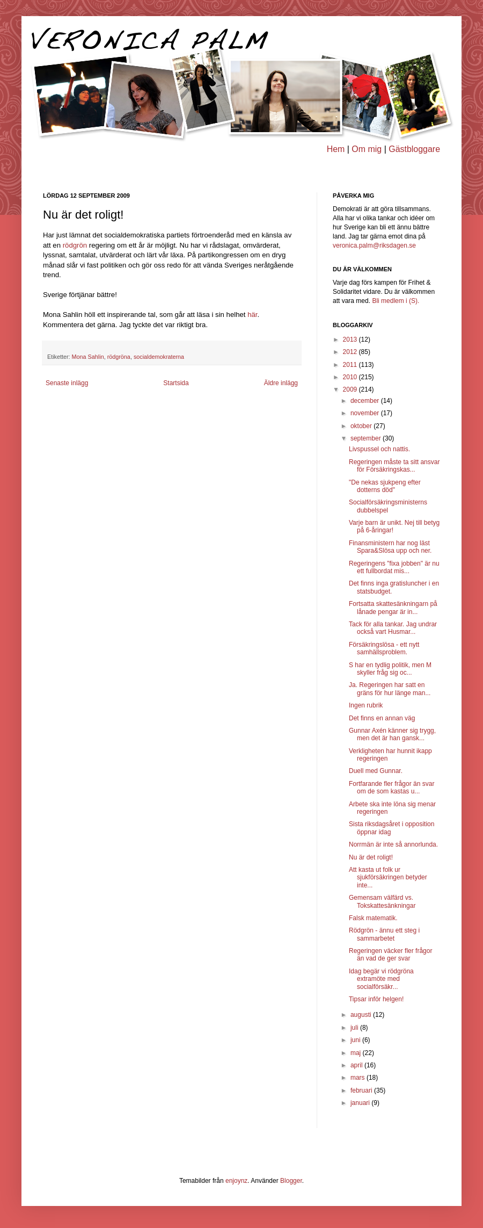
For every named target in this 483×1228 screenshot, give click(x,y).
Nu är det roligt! (371, 857)
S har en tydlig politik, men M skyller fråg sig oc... (390, 668)
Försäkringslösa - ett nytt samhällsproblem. (384, 648)
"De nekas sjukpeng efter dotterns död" (385, 486)
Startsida (175, 383)
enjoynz (236, 1180)
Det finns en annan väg (382, 718)
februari (362, 1090)
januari (360, 1103)
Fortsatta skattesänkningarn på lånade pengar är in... (393, 607)
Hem (336, 149)
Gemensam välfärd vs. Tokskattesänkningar (382, 901)
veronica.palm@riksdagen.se (374, 245)
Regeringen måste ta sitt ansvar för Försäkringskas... (394, 465)
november (365, 413)
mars (358, 1077)
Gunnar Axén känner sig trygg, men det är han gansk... (392, 734)
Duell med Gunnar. (375, 771)
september (366, 438)
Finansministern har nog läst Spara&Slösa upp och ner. (390, 546)
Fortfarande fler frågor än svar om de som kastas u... (391, 787)
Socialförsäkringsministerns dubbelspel (388, 506)
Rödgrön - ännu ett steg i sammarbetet (384, 934)
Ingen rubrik (366, 705)
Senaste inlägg (67, 383)
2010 (351, 377)
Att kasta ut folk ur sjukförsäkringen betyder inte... (388, 877)
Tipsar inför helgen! (376, 999)
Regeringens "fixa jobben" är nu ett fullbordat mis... (394, 567)
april (357, 1065)
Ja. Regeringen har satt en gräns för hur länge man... (389, 688)
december (365, 400)
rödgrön (75, 245)
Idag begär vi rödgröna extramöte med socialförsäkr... (381, 979)
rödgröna (118, 356)
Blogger (291, 1180)
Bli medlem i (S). (395, 301)
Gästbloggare (414, 149)
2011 (351, 365)
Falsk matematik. (373, 918)
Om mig (367, 149)
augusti (361, 1014)
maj (356, 1053)
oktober (362, 426)
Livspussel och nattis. (379, 449)
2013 (351, 339)
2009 (351, 389)
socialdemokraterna (159, 356)
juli (355, 1027)
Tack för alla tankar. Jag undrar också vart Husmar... (393, 627)
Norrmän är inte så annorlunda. (393, 844)
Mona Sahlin (88, 356)
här (252, 314)
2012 (351, 352)
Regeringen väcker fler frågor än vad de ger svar (390, 954)
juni (356, 1040)
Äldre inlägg (281, 383)
